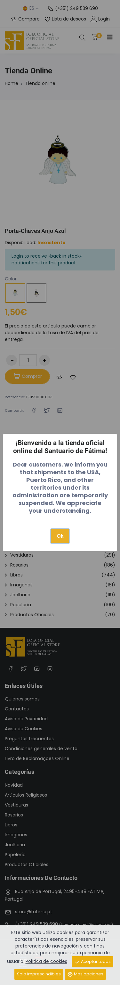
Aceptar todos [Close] (92, 962)
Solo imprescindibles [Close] (39, 974)
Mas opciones (85, 974)
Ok (60, 536)
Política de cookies (46, 961)
